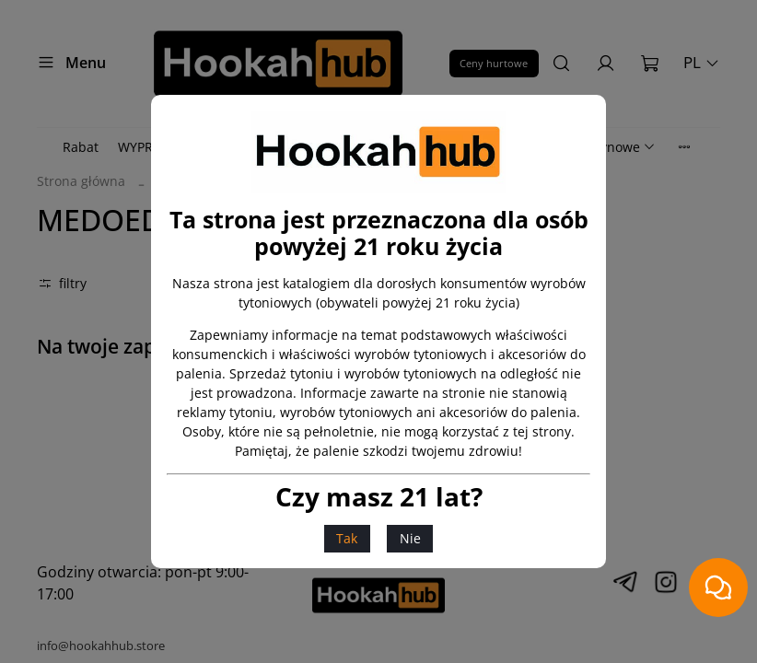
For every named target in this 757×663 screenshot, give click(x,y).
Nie (410, 538)
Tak (346, 538)
